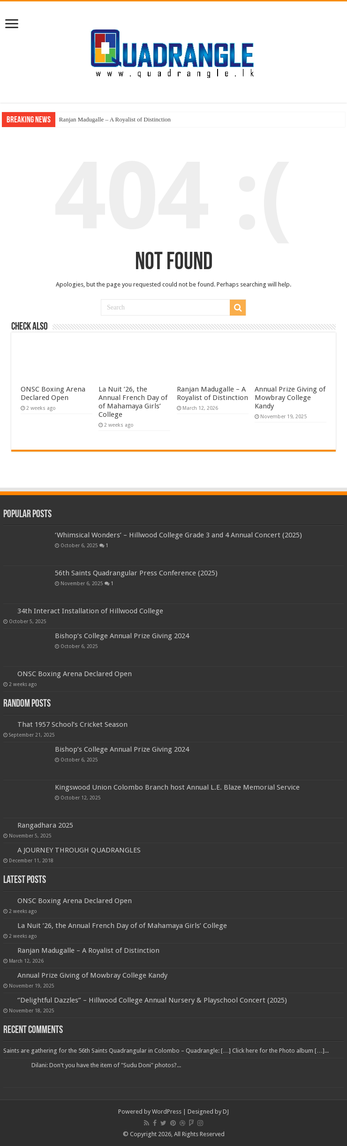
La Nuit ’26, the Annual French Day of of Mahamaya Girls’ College (132, 402)
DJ (226, 1111)
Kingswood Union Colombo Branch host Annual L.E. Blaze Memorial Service (177, 787)
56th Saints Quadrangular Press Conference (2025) (136, 573)
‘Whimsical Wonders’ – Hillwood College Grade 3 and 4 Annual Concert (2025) (178, 535)
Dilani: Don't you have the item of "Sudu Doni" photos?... (106, 1065)
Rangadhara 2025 (45, 825)
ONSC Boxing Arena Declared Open (53, 393)
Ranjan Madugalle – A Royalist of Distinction (115, 119)
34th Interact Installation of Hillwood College (90, 611)
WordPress (166, 1111)
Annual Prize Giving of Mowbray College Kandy (290, 397)
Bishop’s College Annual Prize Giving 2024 (122, 636)
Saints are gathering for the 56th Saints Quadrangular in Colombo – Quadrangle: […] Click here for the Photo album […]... (166, 1050)
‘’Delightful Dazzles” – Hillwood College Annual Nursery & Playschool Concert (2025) (152, 1000)
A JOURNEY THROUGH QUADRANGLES (79, 850)
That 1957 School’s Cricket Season (72, 724)
